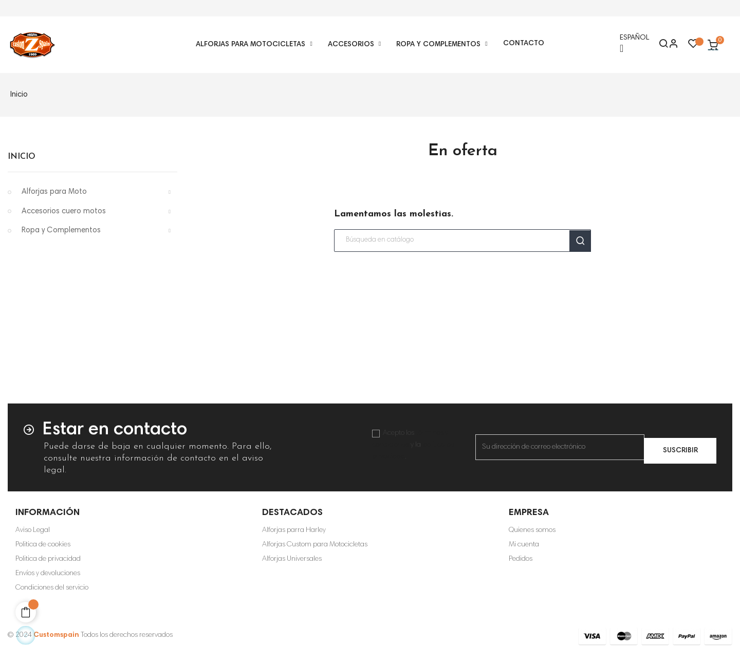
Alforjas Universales (292, 559)
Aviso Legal (32, 530)
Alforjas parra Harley (294, 530)
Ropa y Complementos (61, 230)
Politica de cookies (42, 544)
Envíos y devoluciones (47, 573)
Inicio (21, 157)
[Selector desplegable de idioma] (634, 44)
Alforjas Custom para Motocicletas (314, 544)
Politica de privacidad (48, 559)
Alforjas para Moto (54, 192)
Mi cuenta (524, 544)
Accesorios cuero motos (64, 211)
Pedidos (520, 559)
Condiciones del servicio (51, 588)
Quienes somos (532, 530)
